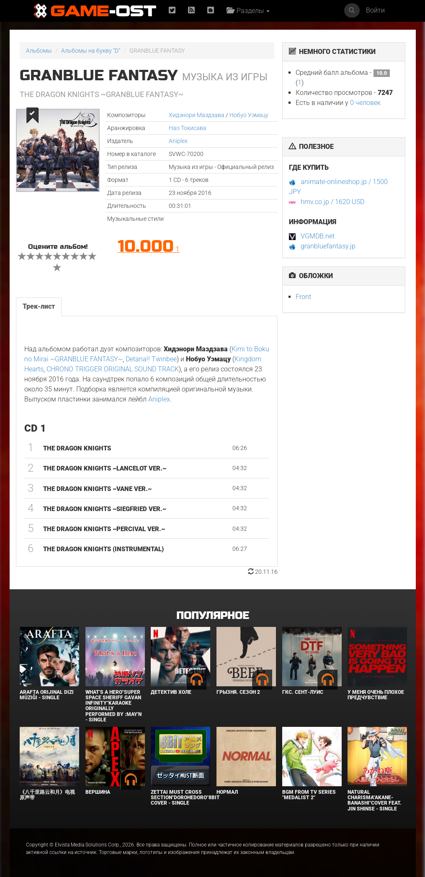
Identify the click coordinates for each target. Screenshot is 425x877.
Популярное (212, 616)
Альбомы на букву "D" (90, 50)
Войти (375, 10)
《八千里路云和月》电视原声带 (47, 794)
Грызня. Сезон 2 (238, 692)
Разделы (248, 11)
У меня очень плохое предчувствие (376, 695)
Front (303, 297)
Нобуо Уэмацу (248, 115)
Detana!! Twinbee (151, 359)
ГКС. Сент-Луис (302, 692)
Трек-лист (39, 306)
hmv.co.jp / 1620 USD (332, 202)
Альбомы (39, 50)
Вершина (97, 792)
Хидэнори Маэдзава (196, 115)
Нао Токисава (187, 128)
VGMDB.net (318, 236)
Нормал (227, 792)
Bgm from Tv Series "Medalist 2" (309, 794)
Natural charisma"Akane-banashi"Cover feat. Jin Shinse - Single (375, 800)
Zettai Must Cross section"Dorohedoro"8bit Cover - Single (185, 797)
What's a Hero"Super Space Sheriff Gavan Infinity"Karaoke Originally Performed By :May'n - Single (113, 706)
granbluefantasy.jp (328, 246)
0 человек (365, 103)
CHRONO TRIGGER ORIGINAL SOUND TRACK (112, 369)
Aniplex (178, 141)
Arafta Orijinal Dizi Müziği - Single (47, 695)
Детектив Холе (171, 692)
